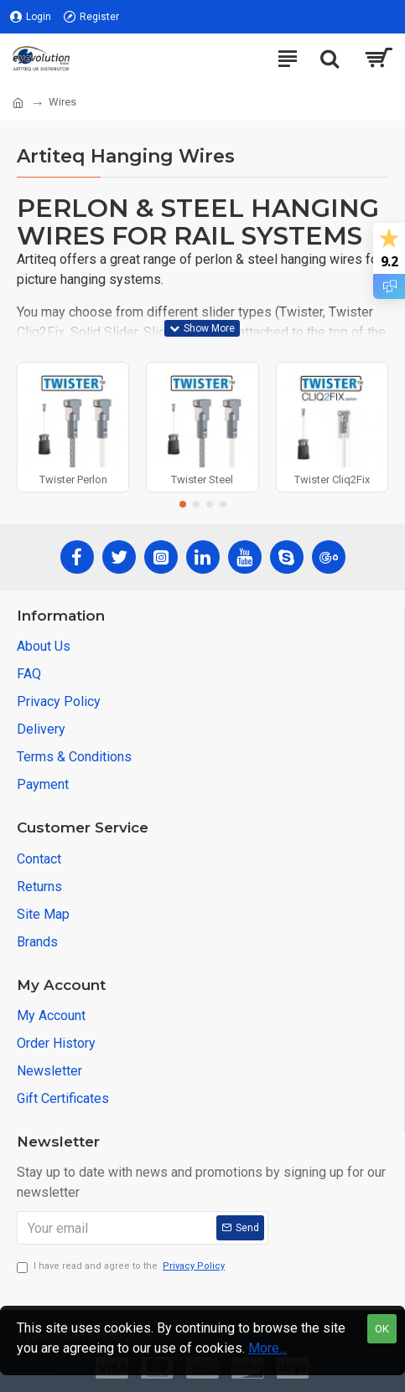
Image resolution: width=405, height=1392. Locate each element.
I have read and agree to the (122, 1267)
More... (267, 1348)
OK (382, 1328)
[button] (182, 504)
